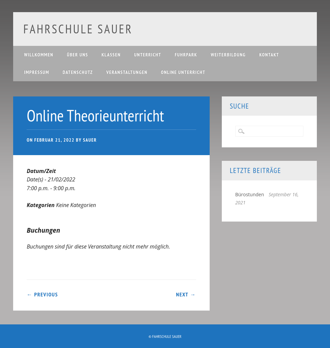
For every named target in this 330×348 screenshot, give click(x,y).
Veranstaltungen (126, 72)
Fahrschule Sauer (77, 29)
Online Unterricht (183, 72)
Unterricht (147, 55)
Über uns (77, 55)
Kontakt (269, 55)
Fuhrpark (186, 55)
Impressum (36, 72)
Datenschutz (78, 72)
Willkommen (38, 55)
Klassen (111, 55)
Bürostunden (249, 194)
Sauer (90, 140)
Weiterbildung (228, 55)
